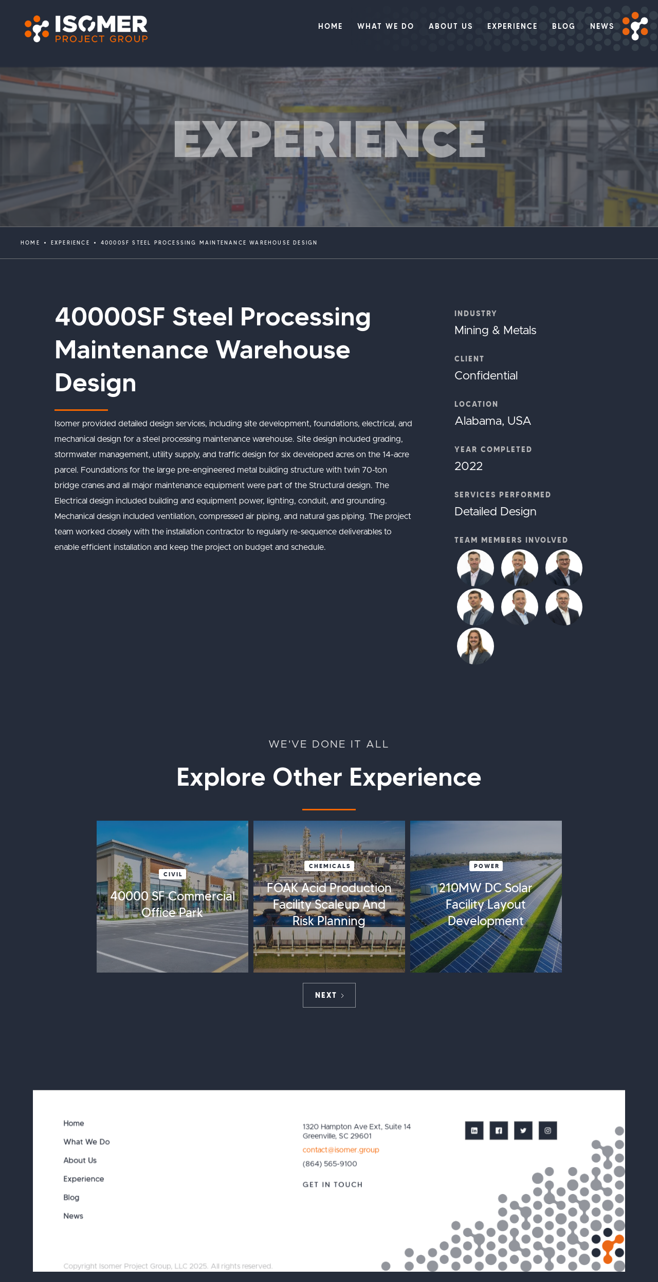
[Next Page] (329, 995)
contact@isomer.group (340, 1149)
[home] (81, 29)
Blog (72, 1197)
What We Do (87, 1142)
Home (30, 242)
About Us (80, 1160)
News (74, 1216)
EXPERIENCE (70, 242)
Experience (84, 1179)
